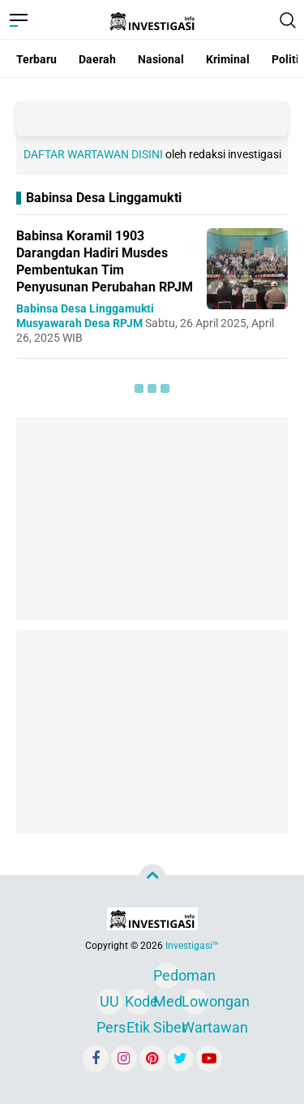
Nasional (161, 59)
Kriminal (228, 59)
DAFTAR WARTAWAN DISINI (93, 154)
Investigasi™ (192, 945)
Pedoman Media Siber (166, 978)
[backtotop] (152, 878)
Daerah (97, 59)
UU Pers (109, 1004)
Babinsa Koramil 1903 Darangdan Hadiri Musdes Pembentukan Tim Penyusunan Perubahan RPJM (104, 261)
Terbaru (36, 59)
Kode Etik (138, 1004)
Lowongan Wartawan (195, 1004)
